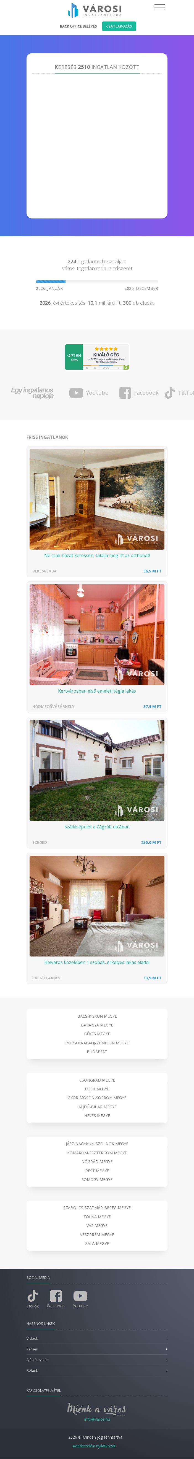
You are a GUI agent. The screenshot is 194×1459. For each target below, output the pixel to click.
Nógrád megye (97, 1161)
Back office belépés (78, 26)
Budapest (97, 1051)
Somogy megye (97, 1179)
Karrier (32, 1349)
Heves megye (97, 1115)
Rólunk (32, 1370)
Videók (32, 1338)
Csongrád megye (97, 1080)
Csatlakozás (119, 26)
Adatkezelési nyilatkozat (94, 1446)
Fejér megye (97, 1088)
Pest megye (97, 1170)
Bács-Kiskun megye (97, 1016)
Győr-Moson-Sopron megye (97, 1097)
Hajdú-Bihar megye (97, 1106)
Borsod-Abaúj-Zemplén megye (97, 1042)
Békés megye (97, 1033)
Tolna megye (97, 1216)
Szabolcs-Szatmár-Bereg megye (97, 1207)
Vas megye (97, 1225)
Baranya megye (97, 1025)
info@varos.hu (97, 1419)
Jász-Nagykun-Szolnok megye (97, 1143)
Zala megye (97, 1243)
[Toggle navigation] (159, 7)
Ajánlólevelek (37, 1359)
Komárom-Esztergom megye (97, 1152)
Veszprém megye (97, 1234)
